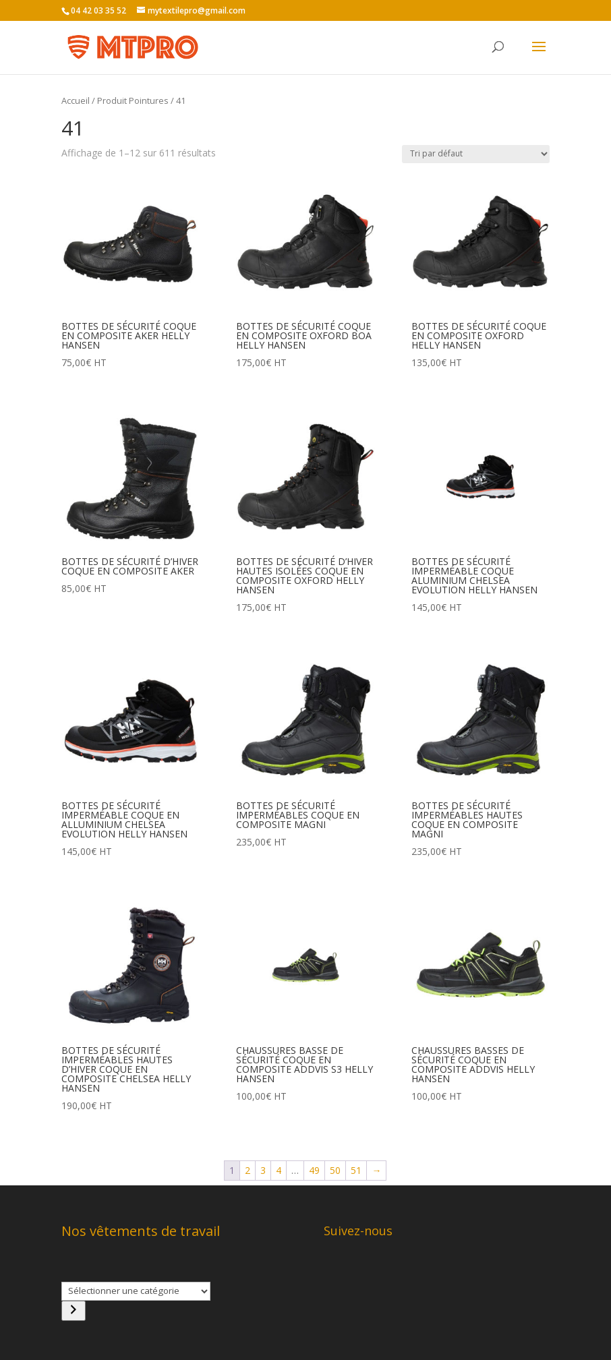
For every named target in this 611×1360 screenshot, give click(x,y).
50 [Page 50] (335, 1170)
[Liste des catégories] (135, 1291)
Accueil (75, 100)
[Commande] (476, 154)
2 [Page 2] (247, 1170)
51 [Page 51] (356, 1170)
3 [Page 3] (263, 1170)
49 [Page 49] (314, 1170)
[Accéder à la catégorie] (73, 1311)
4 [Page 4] (278, 1170)
